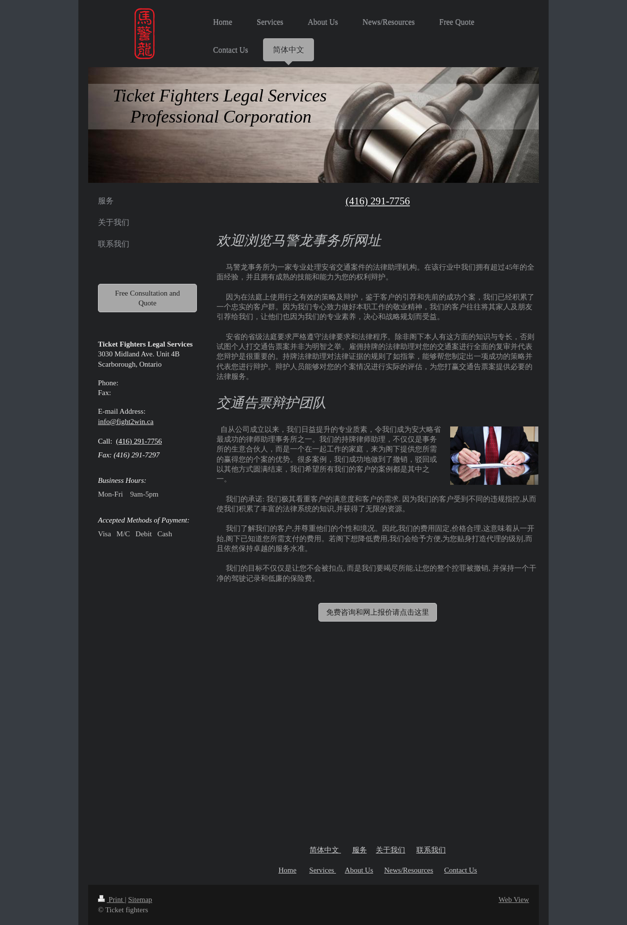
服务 (359, 850)
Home (287, 870)
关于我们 (390, 850)
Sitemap (140, 899)
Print (111, 899)
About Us (359, 870)
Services (322, 870)
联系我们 (431, 850)
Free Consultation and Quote (147, 298)
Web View (514, 899)
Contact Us (460, 870)
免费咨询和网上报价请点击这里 (377, 612)
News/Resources (408, 870)
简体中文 (325, 850)
